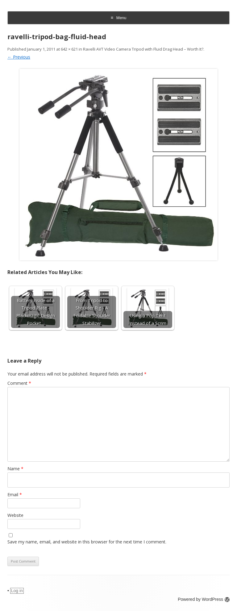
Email (14, 494)
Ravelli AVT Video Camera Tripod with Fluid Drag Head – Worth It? (143, 49)
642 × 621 (69, 49)
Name (15, 469)
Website (15, 515)
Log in (17, 590)
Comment (19, 383)
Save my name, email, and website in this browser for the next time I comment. (86, 542)
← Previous (18, 57)
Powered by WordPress (204, 599)
